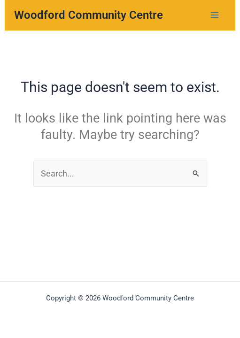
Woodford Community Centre (88, 15)
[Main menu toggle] (215, 15)
